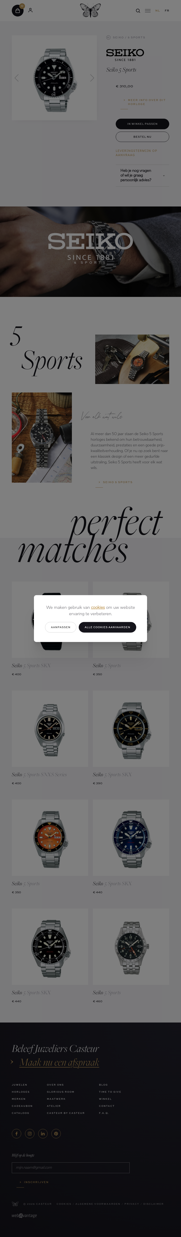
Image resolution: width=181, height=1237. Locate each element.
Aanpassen (60, 627)
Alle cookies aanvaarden (107, 627)
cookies (98, 608)
